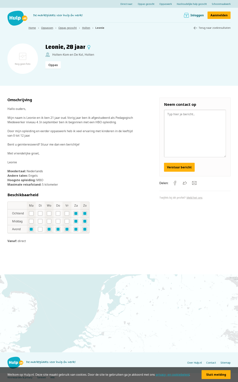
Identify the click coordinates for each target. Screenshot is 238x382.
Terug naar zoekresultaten (215, 28)
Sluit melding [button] (216, 375)
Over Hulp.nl (194, 362)
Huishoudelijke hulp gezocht (192, 4)
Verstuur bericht (179, 167)
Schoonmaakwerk (221, 4)
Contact (211, 362)
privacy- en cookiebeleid (172, 375)
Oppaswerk (165, 4)
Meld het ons (194, 197)
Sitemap (226, 362)
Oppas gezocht (146, 4)
